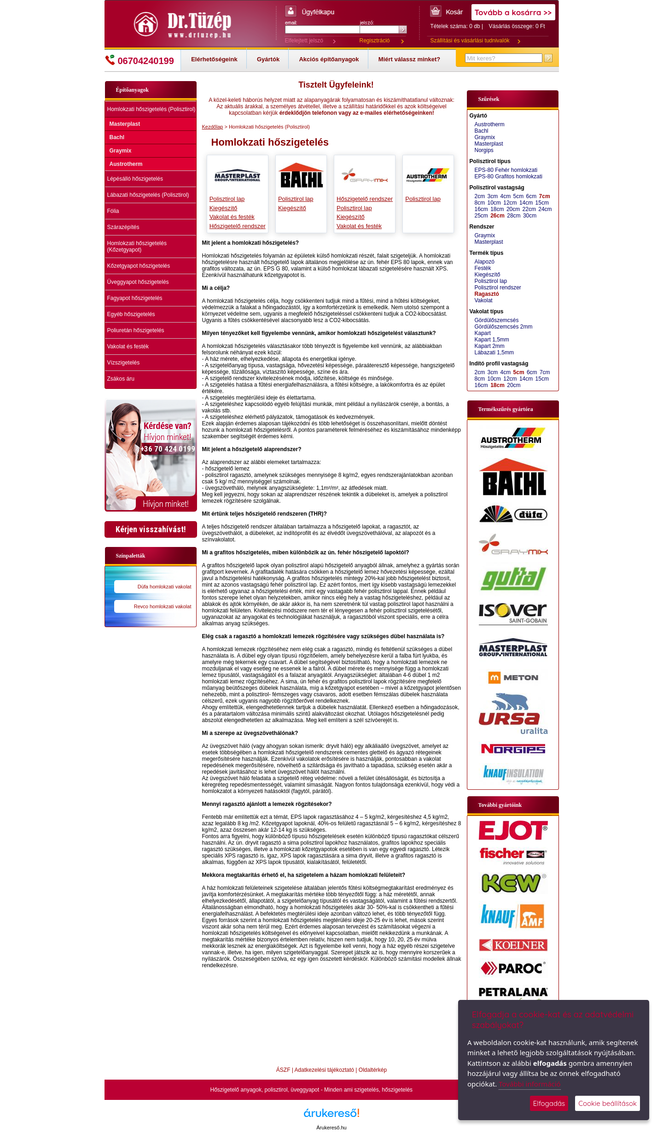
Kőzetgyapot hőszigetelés (138, 266)
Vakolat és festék (128, 346)
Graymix (121, 150)
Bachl (117, 137)
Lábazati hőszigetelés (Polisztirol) (148, 195)
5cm (518, 196)
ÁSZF (283, 1070)
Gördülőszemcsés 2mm (504, 326)
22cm (529, 209)
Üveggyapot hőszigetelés (138, 282)
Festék (483, 268)
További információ (529, 1083)
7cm (544, 196)
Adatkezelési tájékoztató (324, 1070)
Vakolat (484, 300)
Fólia (113, 211)
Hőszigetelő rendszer (237, 226)
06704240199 (139, 60)
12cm (510, 203)
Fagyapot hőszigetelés (135, 298)
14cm (526, 203)
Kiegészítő (223, 208)
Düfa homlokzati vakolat (165, 586)
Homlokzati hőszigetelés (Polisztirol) (151, 109)
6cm (531, 196)
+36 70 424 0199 (167, 448)
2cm (480, 196)
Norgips (484, 150)
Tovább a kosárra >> (513, 12)
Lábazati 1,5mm (494, 352)
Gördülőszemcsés (497, 320)
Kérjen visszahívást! (151, 529)
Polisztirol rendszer (498, 287)
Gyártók (268, 59)
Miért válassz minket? (409, 59)
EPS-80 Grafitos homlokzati (508, 176)
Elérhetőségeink (214, 59)
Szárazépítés (123, 227)
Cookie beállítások (607, 1103)
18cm (497, 209)
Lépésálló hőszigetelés (135, 179)
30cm (529, 215)
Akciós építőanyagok (329, 59)
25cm (481, 215)
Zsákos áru (120, 379)
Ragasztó (487, 294)
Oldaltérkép (373, 1070)
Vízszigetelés (123, 362)
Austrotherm (126, 164)
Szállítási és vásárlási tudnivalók (470, 40)
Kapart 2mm (490, 346)
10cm (494, 203)
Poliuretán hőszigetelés (135, 330)
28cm (513, 215)
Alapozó (484, 262)
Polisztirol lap (227, 198)
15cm (542, 203)
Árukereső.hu (331, 1127)
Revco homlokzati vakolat (163, 606)
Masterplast (125, 124)
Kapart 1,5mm (492, 339)
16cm (481, 209)
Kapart (483, 333)
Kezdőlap (212, 126)
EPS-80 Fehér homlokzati (506, 170)
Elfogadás (549, 1103)
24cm (545, 209)
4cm (505, 196)
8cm (480, 203)
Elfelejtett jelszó (304, 40)
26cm (497, 215)
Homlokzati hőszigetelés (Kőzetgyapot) (137, 246)
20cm (513, 209)
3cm (493, 196)
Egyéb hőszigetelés (131, 314)
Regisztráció (375, 40)
